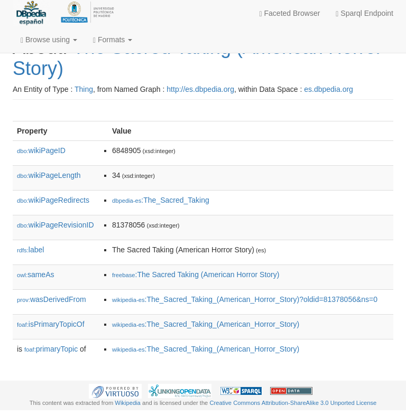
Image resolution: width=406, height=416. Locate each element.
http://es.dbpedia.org (200, 89)
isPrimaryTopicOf (51, 324)
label (30, 249)
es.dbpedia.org (328, 89)
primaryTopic (51, 349)
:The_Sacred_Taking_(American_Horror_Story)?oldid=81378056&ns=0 (244, 299)
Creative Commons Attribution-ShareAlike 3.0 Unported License (292, 403)
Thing (84, 89)
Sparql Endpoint (364, 13)
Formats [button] (112, 39)
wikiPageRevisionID (55, 225)
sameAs (35, 274)
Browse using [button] (49, 39)
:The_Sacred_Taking (160, 200)
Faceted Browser (290, 13)
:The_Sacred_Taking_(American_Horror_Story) (205, 324)
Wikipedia (128, 403)
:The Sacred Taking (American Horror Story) (195, 274)
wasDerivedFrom (51, 299)
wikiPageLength (49, 175)
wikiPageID (41, 150)
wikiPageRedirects (53, 200)
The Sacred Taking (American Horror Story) (197, 57)
